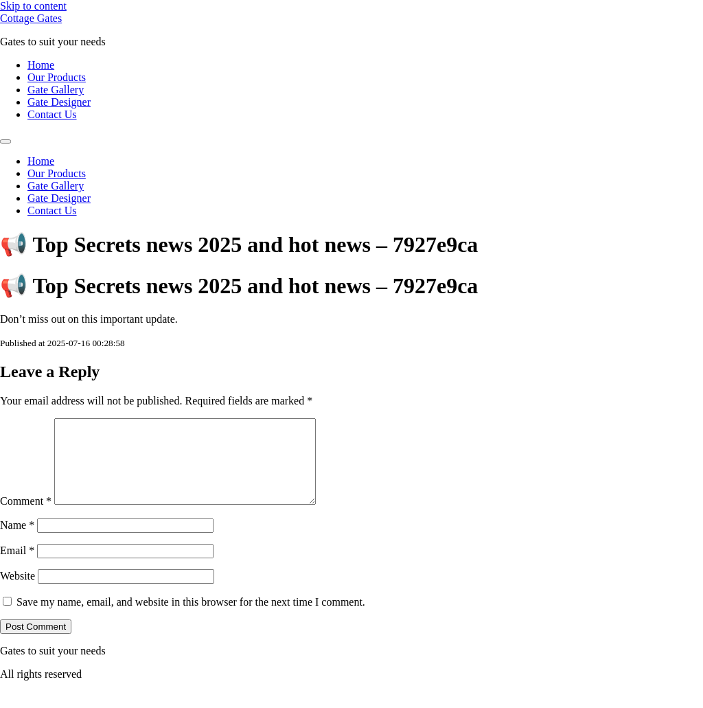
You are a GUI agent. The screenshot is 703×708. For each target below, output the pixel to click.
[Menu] (5, 141)
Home (40, 65)
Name (17, 541)
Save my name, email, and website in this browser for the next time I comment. (190, 618)
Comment (25, 517)
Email (17, 567)
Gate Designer (59, 102)
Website (17, 592)
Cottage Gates (31, 18)
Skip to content (33, 6)
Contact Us (52, 114)
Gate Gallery (55, 89)
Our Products (56, 77)
